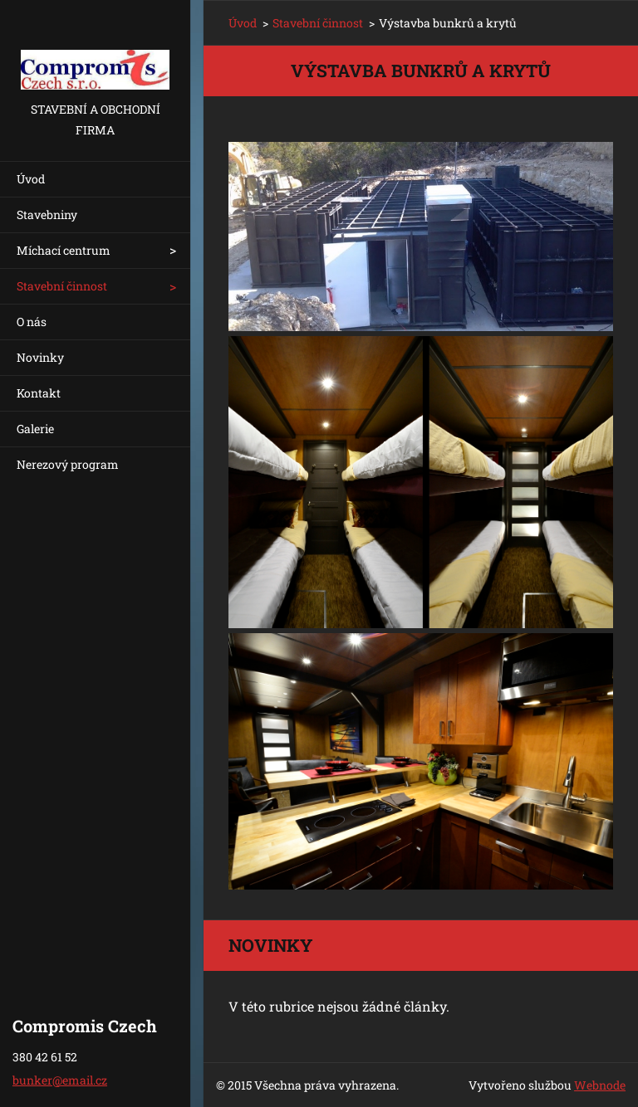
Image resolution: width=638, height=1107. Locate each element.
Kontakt (39, 393)
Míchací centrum (63, 250)
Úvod (31, 179)
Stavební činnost (62, 286)
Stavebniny (47, 214)
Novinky (40, 357)
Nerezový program (68, 464)
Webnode (600, 1085)
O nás (32, 321)
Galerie (35, 428)
